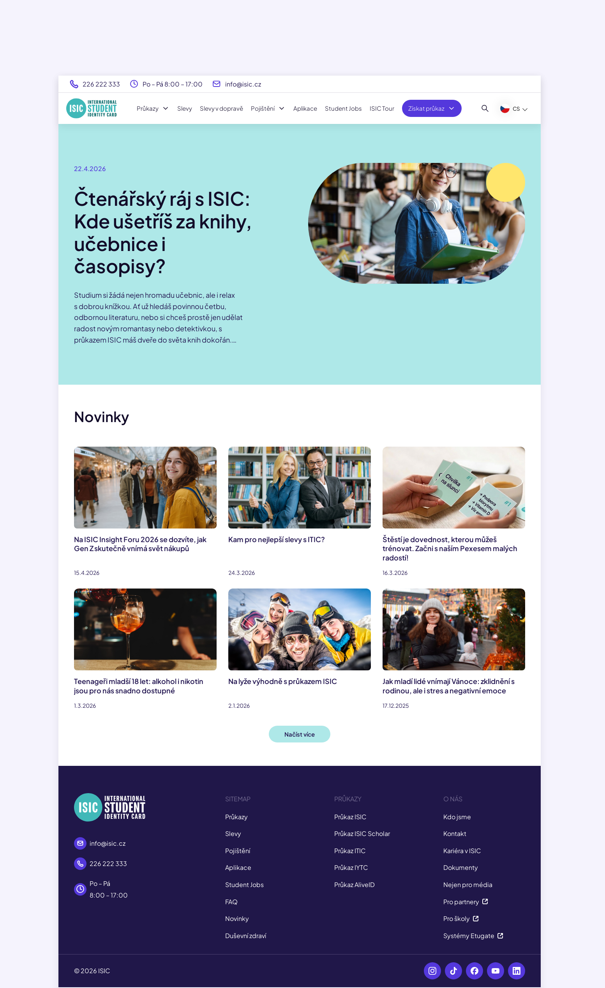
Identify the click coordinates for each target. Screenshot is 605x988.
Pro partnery (465, 902)
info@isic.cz (243, 84)
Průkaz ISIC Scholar (362, 833)
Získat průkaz (431, 108)
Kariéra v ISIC (462, 851)
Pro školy (461, 918)
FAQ (231, 902)
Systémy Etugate (473, 935)
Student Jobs (343, 108)
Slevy (184, 108)
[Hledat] (485, 108)
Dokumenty (460, 867)
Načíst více (299, 734)
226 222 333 (101, 84)
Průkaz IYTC (351, 867)
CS (510, 108)
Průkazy (153, 108)
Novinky (237, 918)
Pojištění (268, 108)
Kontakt (454, 833)
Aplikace (305, 108)
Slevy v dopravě (221, 108)
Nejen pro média (467, 884)
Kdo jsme (457, 817)
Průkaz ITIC (350, 851)
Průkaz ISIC (350, 817)
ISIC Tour (382, 108)
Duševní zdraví (245, 935)
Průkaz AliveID (354, 884)
